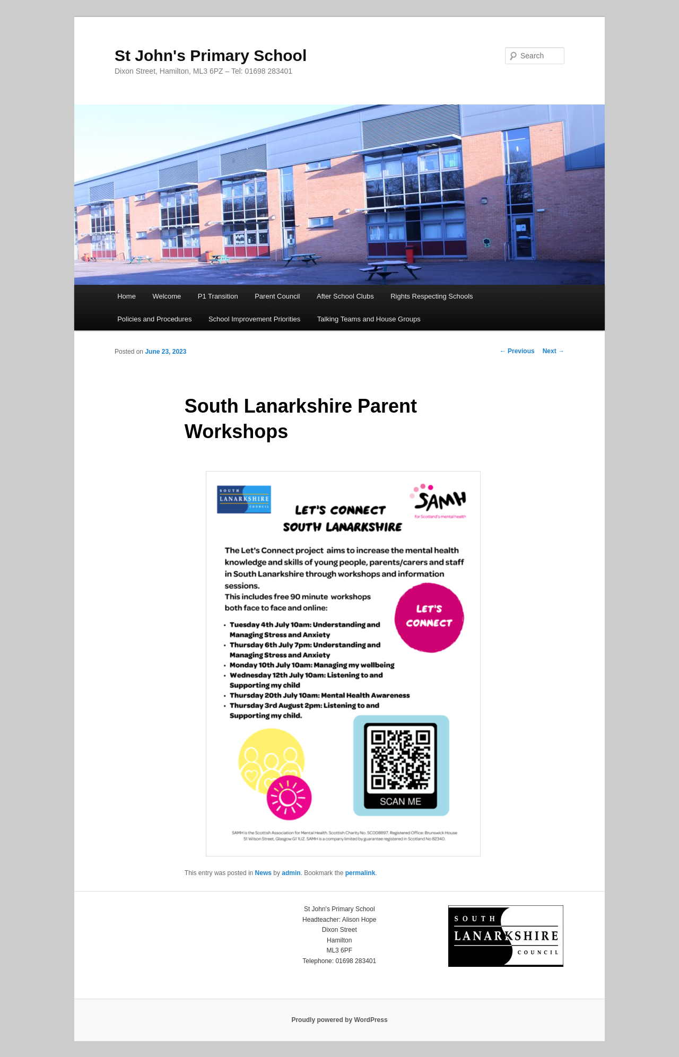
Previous (517, 351)
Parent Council (277, 296)
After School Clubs (345, 296)
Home (126, 296)
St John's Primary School (211, 55)
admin (291, 873)
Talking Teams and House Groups (369, 319)
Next (553, 351)
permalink (360, 873)
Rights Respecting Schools (431, 296)
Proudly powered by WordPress (339, 1020)
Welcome (166, 296)
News (263, 873)
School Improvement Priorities (254, 319)
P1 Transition (218, 296)
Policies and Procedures (154, 319)
